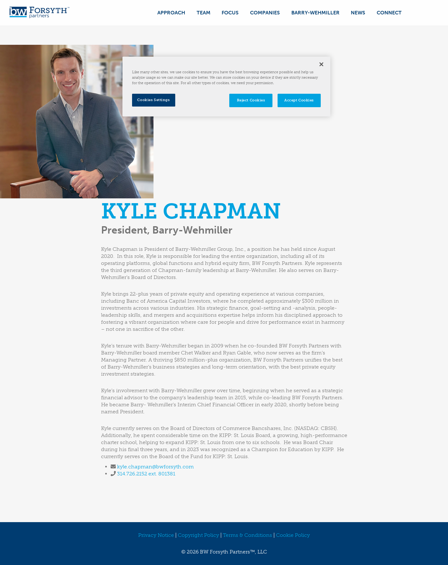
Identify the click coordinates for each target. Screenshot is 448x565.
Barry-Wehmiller (317, 13)
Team (206, 13)
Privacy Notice (156, 535)
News (359, 13)
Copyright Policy (198, 535)
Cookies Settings (153, 100)
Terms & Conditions (247, 535)
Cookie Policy (293, 535)
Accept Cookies (299, 100)
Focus (232, 13)
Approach (175, 13)
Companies (267, 13)
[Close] (321, 64)
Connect (389, 13)
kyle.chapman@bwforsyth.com (155, 467)
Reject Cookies (251, 100)
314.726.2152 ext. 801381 (146, 474)
